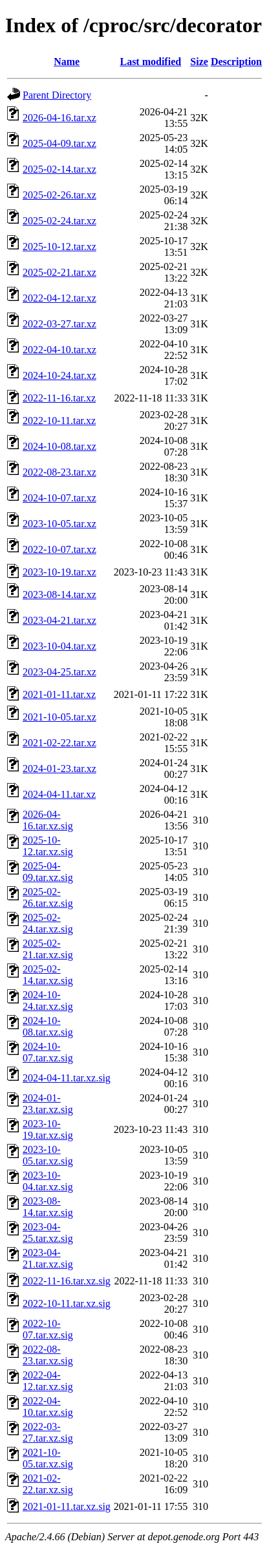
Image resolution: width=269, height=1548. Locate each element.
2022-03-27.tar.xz (59, 323)
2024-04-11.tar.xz (59, 794)
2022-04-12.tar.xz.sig (48, 1380)
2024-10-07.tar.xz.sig (48, 1052)
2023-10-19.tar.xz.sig (48, 1129)
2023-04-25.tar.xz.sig (48, 1232)
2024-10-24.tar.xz (59, 375)
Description (236, 61)
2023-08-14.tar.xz (59, 594)
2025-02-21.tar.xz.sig (48, 949)
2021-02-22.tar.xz (59, 742)
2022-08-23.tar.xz (59, 472)
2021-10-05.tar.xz (59, 716)
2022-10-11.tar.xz (59, 420)
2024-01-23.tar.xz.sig (48, 1103)
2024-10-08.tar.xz (59, 446)
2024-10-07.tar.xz (59, 497)
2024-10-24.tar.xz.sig (48, 1000)
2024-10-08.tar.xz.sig (48, 1026)
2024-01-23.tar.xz (59, 768)
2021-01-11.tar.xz (59, 694)
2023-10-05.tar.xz (59, 523)
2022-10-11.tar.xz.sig (67, 1303)
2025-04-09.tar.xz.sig (48, 871)
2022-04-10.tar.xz (59, 349)
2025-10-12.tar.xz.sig (48, 846)
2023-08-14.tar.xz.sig (48, 1206)
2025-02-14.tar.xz (59, 169)
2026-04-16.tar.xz (59, 117)
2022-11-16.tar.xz (59, 397)
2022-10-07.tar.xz (59, 549)
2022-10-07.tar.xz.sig (48, 1329)
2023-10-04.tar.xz (59, 646)
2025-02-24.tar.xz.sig (48, 923)
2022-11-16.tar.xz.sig (67, 1280)
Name (67, 61)
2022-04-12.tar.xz (59, 298)
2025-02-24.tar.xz (59, 220)
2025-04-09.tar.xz (59, 143)
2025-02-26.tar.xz (59, 194)
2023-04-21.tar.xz (59, 620)
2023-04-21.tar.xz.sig (48, 1258)
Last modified (150, 61)
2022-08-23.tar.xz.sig (48, 1355)
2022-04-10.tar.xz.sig (48, 1406)
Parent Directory (57, 95)
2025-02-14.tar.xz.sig (48, 974)
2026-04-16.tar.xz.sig (48, 820)
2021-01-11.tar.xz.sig (67, 1506)
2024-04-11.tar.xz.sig (67, 1077)
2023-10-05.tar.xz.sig (48, 1155)
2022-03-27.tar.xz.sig (48, 1432)
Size (199, 61)
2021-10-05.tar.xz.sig (48, 1458)
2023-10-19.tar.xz (59, 571)
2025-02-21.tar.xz (59, 272)
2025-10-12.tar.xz (59, 246)
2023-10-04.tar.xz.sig (48, 1181)
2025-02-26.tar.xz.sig (48, 897)
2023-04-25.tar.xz (59, 671)
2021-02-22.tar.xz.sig (48, 1484)
